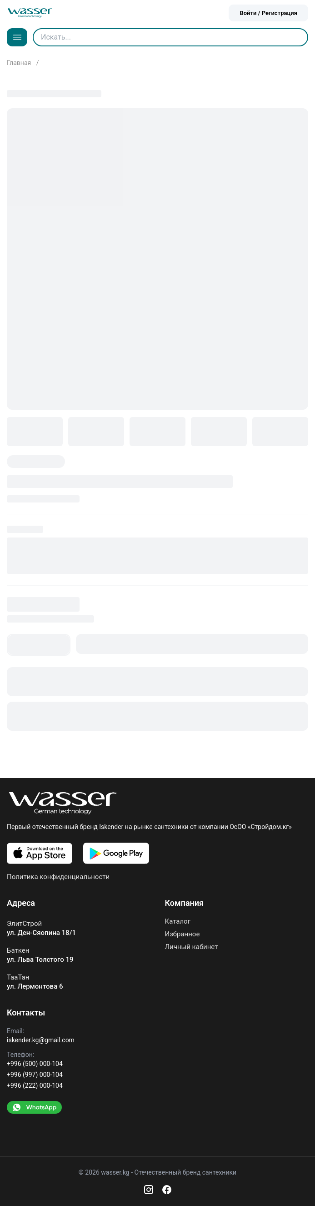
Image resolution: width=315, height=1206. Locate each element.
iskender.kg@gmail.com (41, 1040)
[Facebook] (166, 1189)
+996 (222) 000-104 (35, 1085)
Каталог (177, 921)
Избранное (182, 934)
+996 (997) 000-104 (35, 1074)
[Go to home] (30, 13)
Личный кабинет (191, 947)
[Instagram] (148, 1189)
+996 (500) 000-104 (35, 1063)
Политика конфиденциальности (58, 877)
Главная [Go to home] (20, 62)
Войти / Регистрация (268, 13)
